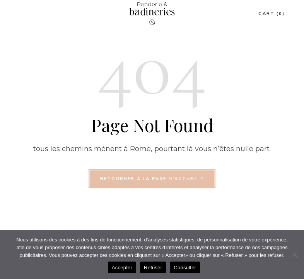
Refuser (153, 267)
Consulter (185, 267)
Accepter (122, 267)
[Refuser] (294, 254)
